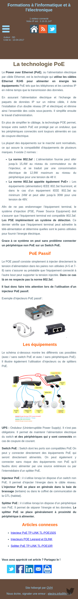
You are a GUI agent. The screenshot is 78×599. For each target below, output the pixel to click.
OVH (50, 587)
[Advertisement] (61, 48)
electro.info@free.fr (59, 593)
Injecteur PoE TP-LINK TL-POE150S (33, 532)
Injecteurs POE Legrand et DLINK (31, 539)
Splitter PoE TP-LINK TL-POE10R (32, 545)
